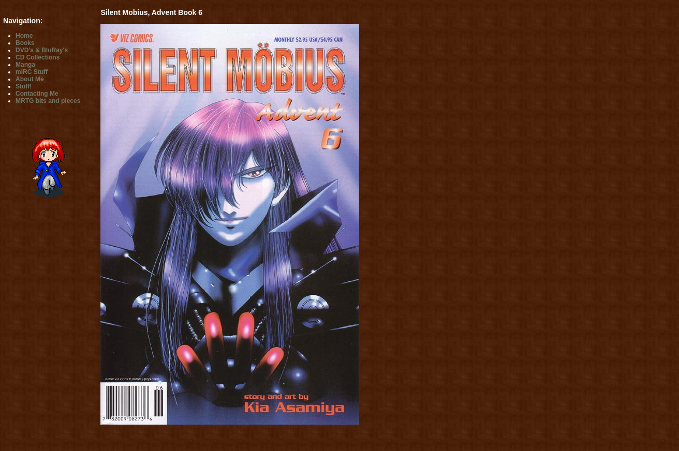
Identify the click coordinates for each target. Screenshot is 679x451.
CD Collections (38, 57)
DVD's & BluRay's (42, 50)
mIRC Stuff (32, 72)
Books (25, 43)
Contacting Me (37, 93)
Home (24, 35)
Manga (25, 64)
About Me (30, 79)
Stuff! (24, 86)
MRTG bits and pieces (48, 100)
